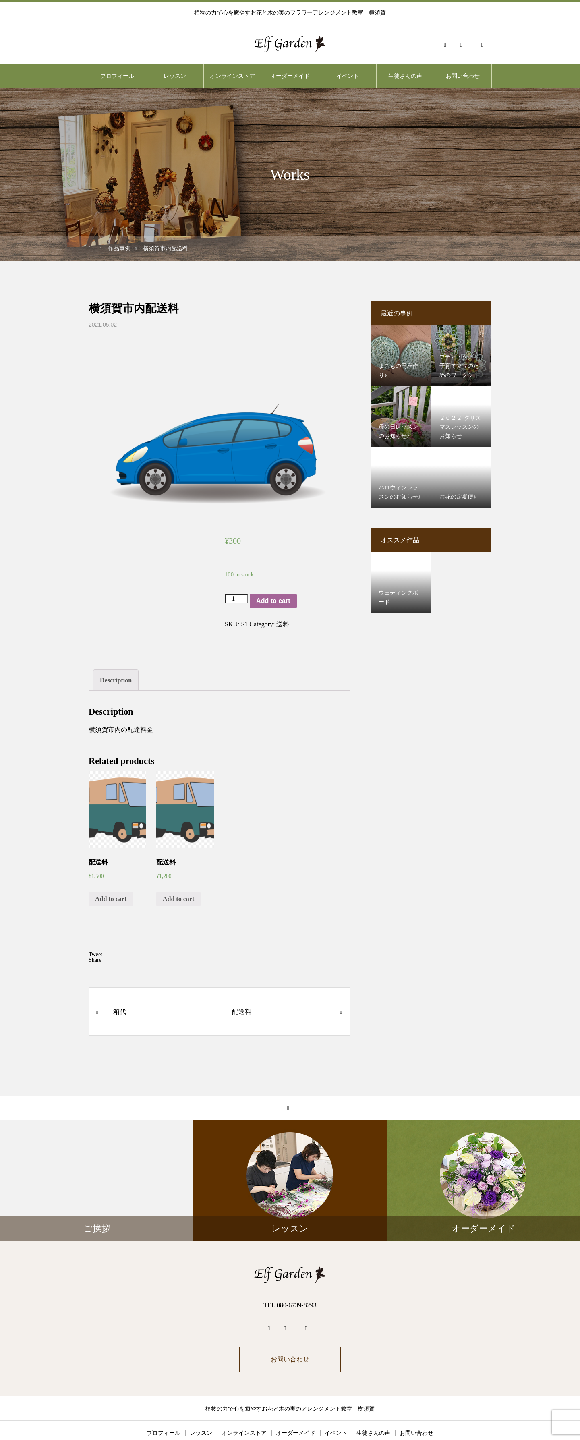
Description (116, 651)
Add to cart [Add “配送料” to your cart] (110, 869)
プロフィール (117, 76)
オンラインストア (232, 76)
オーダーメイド (290, 76)
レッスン (175, 76)
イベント (347, 76)
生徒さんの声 (405, 76)
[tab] (116, 651)
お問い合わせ (463, 76)
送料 (282, 624)
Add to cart (273, 600)
